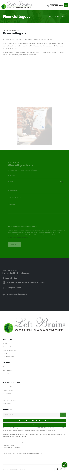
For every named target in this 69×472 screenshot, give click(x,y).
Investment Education (10, 397)
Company (6, 367)
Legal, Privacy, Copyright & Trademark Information (34, 421)
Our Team (6, 373)
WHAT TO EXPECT (8, 357)
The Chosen (7, 403)
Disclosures (34, 425)
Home (51, 17)
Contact (6, 353)
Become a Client (8, 347)
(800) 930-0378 (56, 6)
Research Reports (8, 390)
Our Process (7, 393)
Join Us (5, 377)
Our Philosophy (7, 370)
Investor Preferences (9, 350)
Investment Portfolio (9, 400)
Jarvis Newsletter (8, 387)
